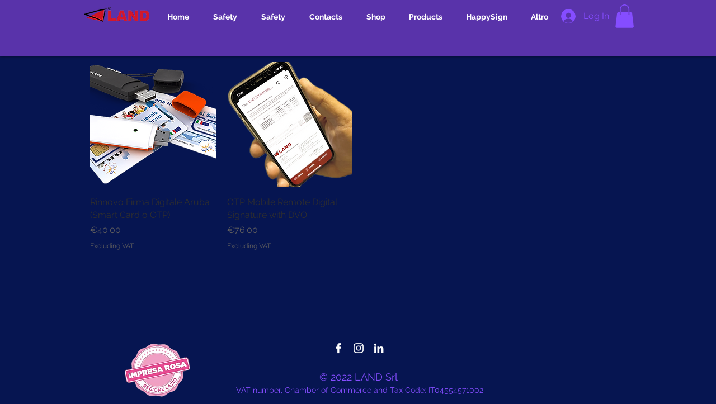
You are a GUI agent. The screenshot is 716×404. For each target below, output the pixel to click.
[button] (624, 16)
